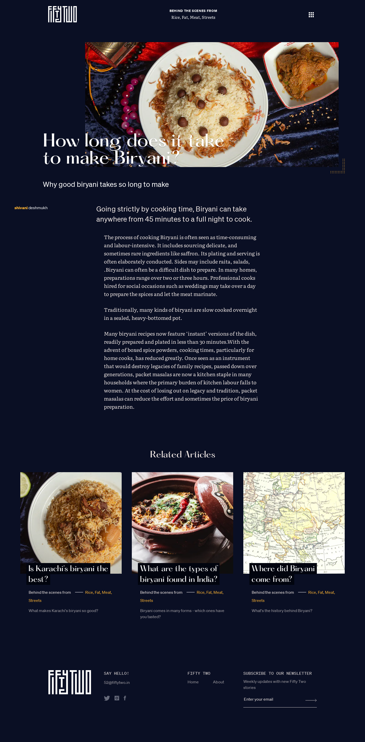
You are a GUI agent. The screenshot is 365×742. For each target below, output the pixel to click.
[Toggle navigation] (311, 14)
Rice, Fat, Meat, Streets (193, 17)
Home (193, 681)
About (218, 681)
